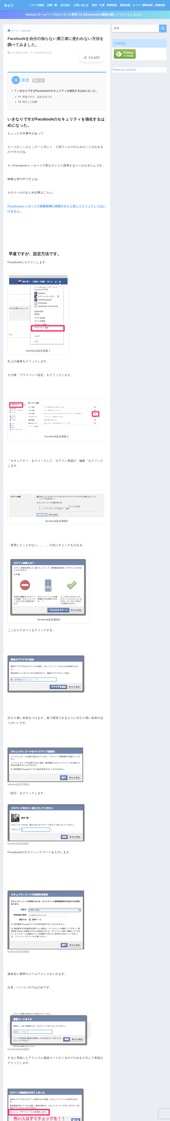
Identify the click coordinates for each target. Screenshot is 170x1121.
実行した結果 (27, 102)
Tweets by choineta (124, 69)
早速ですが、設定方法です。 (36, 97)
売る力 (10, 5)
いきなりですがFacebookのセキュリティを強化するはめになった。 (56, 90)
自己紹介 (65, 5)
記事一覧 (52, 5)
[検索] (163, 28)
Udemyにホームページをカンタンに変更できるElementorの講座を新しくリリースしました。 (85, 14)
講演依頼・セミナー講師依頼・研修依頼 (142, 5)
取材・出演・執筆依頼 (104, 5)
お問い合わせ (81, 5)
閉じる (38, 80)
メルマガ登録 (36, 5)
